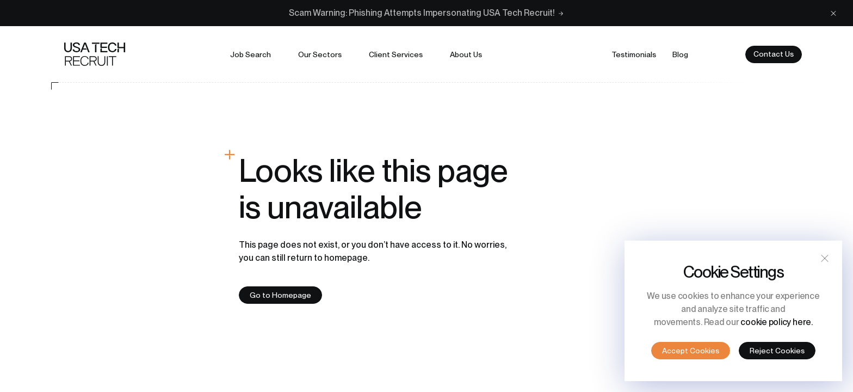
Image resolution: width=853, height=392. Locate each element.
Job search (250, 54)
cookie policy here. (776, 322)
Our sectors (320, 54)
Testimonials (633, 54)
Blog (680, 54)
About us (466, 54)
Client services (396, 54)
